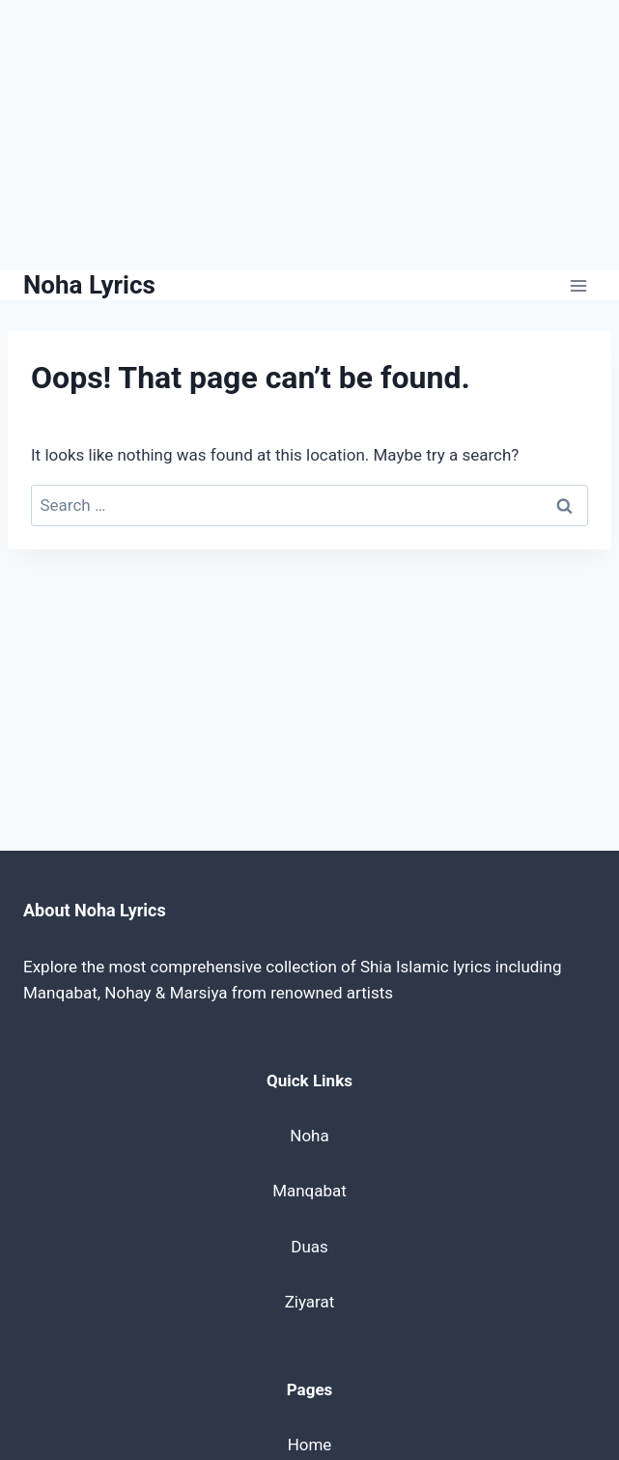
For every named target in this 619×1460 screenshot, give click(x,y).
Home (310, 1444)
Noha (309, 1135)
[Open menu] (578, 285)
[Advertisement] (309, 135)
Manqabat (309, 1190)
